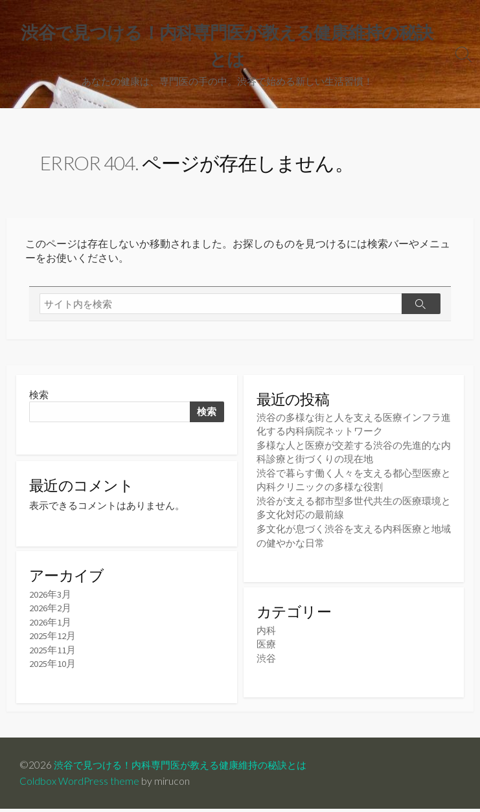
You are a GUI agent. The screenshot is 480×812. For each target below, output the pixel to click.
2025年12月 (52, 639)
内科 (266, 630)
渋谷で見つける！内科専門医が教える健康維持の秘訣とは (188, 768)
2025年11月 (52, 652)
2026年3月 (50, 598)
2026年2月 (50, 611)
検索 (39, 396)
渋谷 (266, 657)
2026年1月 (50, 625)
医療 (266, 643)
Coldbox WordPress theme (79, 784)
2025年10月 (52, 666)
